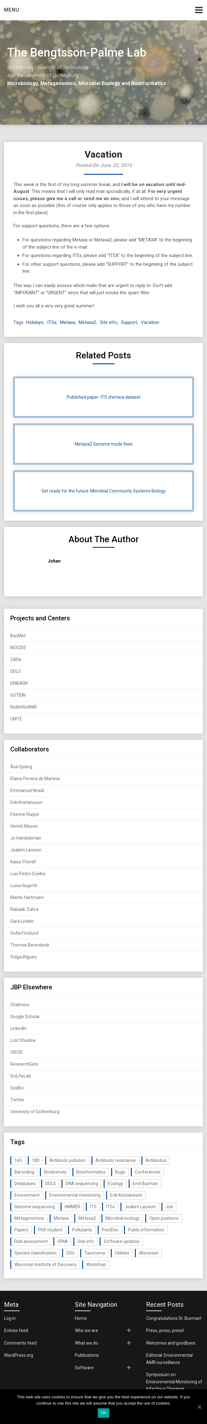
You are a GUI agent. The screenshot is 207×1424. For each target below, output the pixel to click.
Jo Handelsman (25, 838)
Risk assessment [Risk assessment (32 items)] (31, 1241)
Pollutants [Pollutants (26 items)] (82, 1229)
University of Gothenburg (34, 1111)
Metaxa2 (87, 322)
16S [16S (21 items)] (18, 1160)
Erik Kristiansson (26, 802)
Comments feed (20, 1343)
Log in (10, 1318)
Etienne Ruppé (24, 814)
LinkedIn (18, 1028)
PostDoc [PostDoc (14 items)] (110, 1229)
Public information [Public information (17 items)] (146, 1229)
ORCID (16, 1052)
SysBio (17, 1087)
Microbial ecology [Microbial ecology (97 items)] (123, 1218)
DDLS (15, 671)
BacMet (18, 635)
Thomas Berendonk (29, 944)
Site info (108, 322)
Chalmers (19, 1004)
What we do (86, 1343)
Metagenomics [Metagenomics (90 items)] (29, 1218)
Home (81, 1318)
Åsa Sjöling (21, 766)
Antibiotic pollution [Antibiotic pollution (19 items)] (67, 1160)
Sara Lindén (22, 921)
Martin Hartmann (27, 897)
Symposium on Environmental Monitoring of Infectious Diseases (174, 1381)
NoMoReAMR (23, 706)
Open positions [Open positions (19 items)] (164, 1218)
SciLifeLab (20, 1075)
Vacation (150, 322)
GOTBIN (18, 695)
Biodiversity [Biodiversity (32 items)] (55, 1171)
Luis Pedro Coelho (28, 873)
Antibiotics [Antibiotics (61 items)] (155, 1160)
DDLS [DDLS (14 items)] (50, 1183)
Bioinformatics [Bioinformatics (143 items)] (91, 1171)
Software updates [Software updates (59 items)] (122, 1241)
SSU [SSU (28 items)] (70, 1252)
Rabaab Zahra (24, 909)
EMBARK (19, 683)
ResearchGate (24, 1064)
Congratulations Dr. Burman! (173, 1318)
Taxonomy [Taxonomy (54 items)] (94, 1252)
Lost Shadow (23, 1040)
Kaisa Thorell (23, 861)
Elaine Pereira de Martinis (35, 778)
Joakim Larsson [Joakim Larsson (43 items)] (140, 1206)
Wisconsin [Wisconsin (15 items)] (149, 1252)
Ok (103, 1412)
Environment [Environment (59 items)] (27, 1195)
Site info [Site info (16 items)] (85, 1241)
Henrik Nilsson (24, 826)
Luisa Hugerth (23, 885)
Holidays (34, 322)
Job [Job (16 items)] (169, 1206)
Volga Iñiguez (23, 956)
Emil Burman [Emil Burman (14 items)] (145, 1183)
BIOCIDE (18, 647)
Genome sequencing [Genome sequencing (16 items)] (34, 1206)
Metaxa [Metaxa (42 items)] (61, 1218)
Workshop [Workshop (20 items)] (96, 1264)
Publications (87, 1355)
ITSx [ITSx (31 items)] (110, 1206)
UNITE (16, 718)
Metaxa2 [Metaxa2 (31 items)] (87, 1218)
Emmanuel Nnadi (27, 790)
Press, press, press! (165, 1330)
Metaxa (67, 322)
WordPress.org (18, 1355)
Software (84, 1367)
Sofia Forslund (24, 933)
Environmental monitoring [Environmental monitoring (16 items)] (75, 1195)
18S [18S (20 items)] (36, 1160)
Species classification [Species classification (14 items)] (35, 1252)
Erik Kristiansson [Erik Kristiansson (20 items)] (126, 1195)
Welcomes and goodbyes (170, 1343)
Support (129, 322)
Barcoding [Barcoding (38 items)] (24, 1171)
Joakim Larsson (26, 849)
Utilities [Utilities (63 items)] (122, 1252)
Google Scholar (25, 1016)
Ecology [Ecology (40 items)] (115, 1183)
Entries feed (16, 1330)
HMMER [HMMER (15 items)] (72, 1206)
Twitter (17, 1099)
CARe (16, 659)
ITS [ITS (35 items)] (93, 1206)
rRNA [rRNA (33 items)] (62, 1241)
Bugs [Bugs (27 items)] (120, 1171)
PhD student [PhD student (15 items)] (50, 1229)
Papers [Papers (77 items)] (21, 1229)
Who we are (86, 1330)
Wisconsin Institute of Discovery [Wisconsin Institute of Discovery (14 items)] (45, 1264)
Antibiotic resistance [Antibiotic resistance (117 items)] (116, 1160)
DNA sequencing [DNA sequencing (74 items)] (82, 1183)
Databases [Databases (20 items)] (25, 1183)
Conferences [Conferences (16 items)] (147, 1171)
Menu (11, 10)
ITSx (51, 322)
